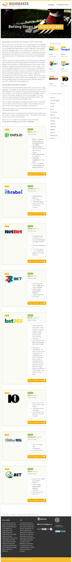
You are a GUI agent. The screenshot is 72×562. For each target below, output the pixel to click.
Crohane (52, 124)
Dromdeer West (55, 118)
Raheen (52, 132)
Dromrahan (53, 112)
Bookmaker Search (62, 5)
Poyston (52, 97)
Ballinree (52, 115)
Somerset (19, 514)
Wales (25, 514)
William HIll (38, 50)
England (13, 514)
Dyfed (29, 514)
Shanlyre (52, 103)
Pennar (52, 106)
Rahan (52, 109)
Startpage (51, 5)
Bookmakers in (6, 514)
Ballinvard (53, 127)
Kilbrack (52, 138)
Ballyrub (52, 129)
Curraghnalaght (54, 100)
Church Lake (32, 134)
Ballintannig (53, 135)
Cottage (52, 121)
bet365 (6, 89)
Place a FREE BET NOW (37, 174)
